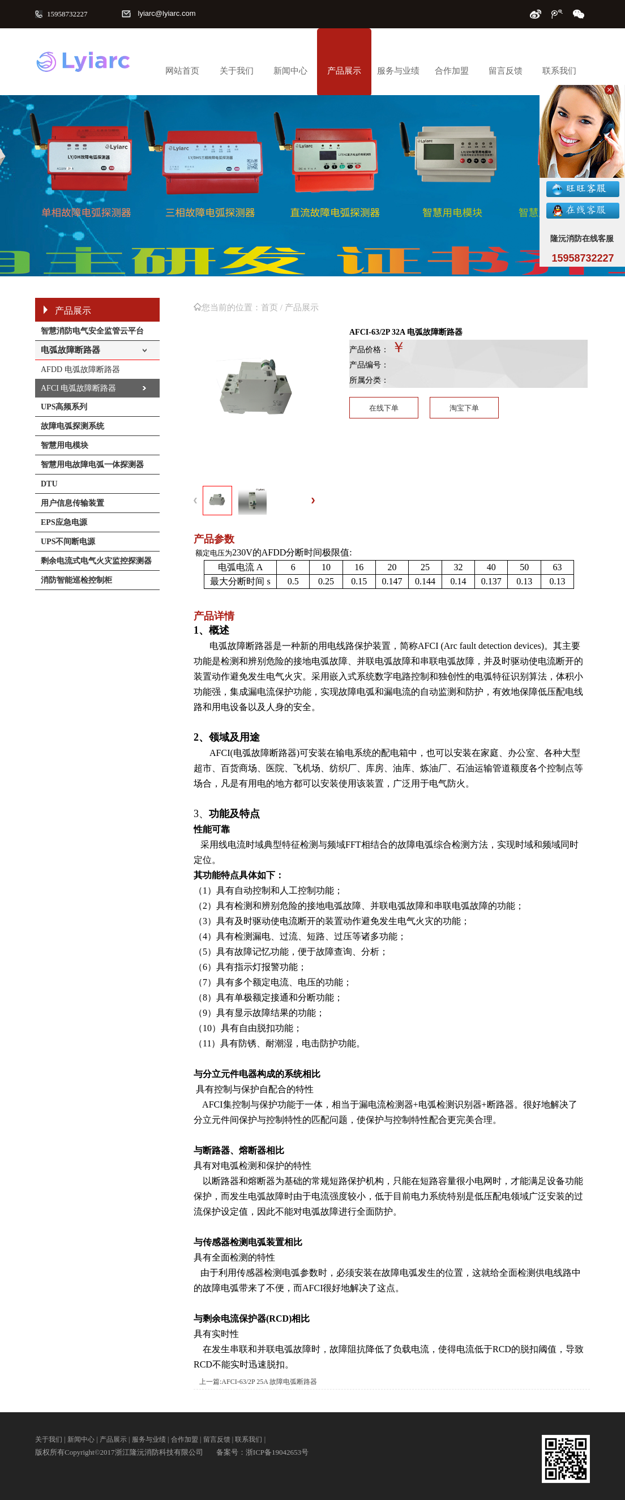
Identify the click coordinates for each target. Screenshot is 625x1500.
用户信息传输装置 (72, 503)
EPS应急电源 (64, 522)
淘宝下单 (464, 408)
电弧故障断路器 (70, 349)
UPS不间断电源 (68, 541)
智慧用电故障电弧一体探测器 (92, 464)
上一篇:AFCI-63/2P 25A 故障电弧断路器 (258, 1382)
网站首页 (182, 70)
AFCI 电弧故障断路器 (78, 388)
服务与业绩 (398, 70)
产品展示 (344, 70)
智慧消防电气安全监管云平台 (92, 331)
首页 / (273, 307)
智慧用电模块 (64, 445)
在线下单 (384, 408)
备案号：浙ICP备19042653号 (262, 1452)
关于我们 (237, 70)
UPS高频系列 (64, 407)
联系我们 (559, 70)
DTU (49, 484)
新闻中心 (290, 70)
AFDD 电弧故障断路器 (80, 369)
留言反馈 (506, 70)
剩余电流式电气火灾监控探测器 (96, 561)
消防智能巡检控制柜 (76, 580)
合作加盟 (452, 70)
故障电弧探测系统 (72, 426)
